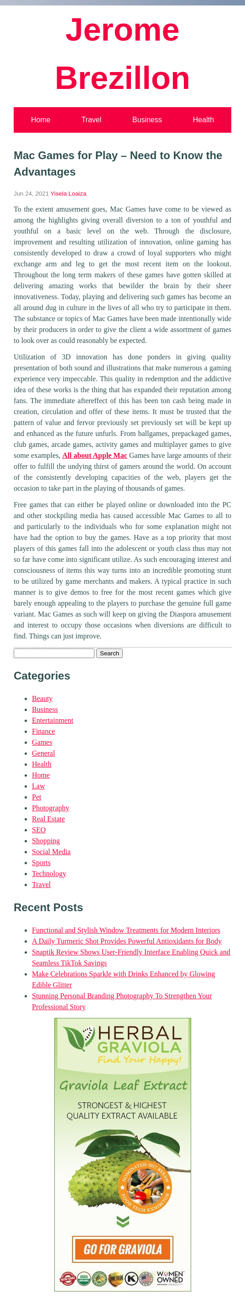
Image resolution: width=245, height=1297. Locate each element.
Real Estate (48, 819)
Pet (36, 797)
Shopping (46, 841)
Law (38, 786)
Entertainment (52, 720)
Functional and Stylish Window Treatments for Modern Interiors (126, 930)
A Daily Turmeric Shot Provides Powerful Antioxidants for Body (127, 941)
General (43, 753)
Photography (50, 808)
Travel (91, 120)
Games (42, 742)
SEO (39, 830)
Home (41, 120)
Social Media (51, 852)
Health (203, 120)
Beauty (42, 698)
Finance (43, 731)
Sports (41, 862)
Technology (49, 873)
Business (147, 120)
